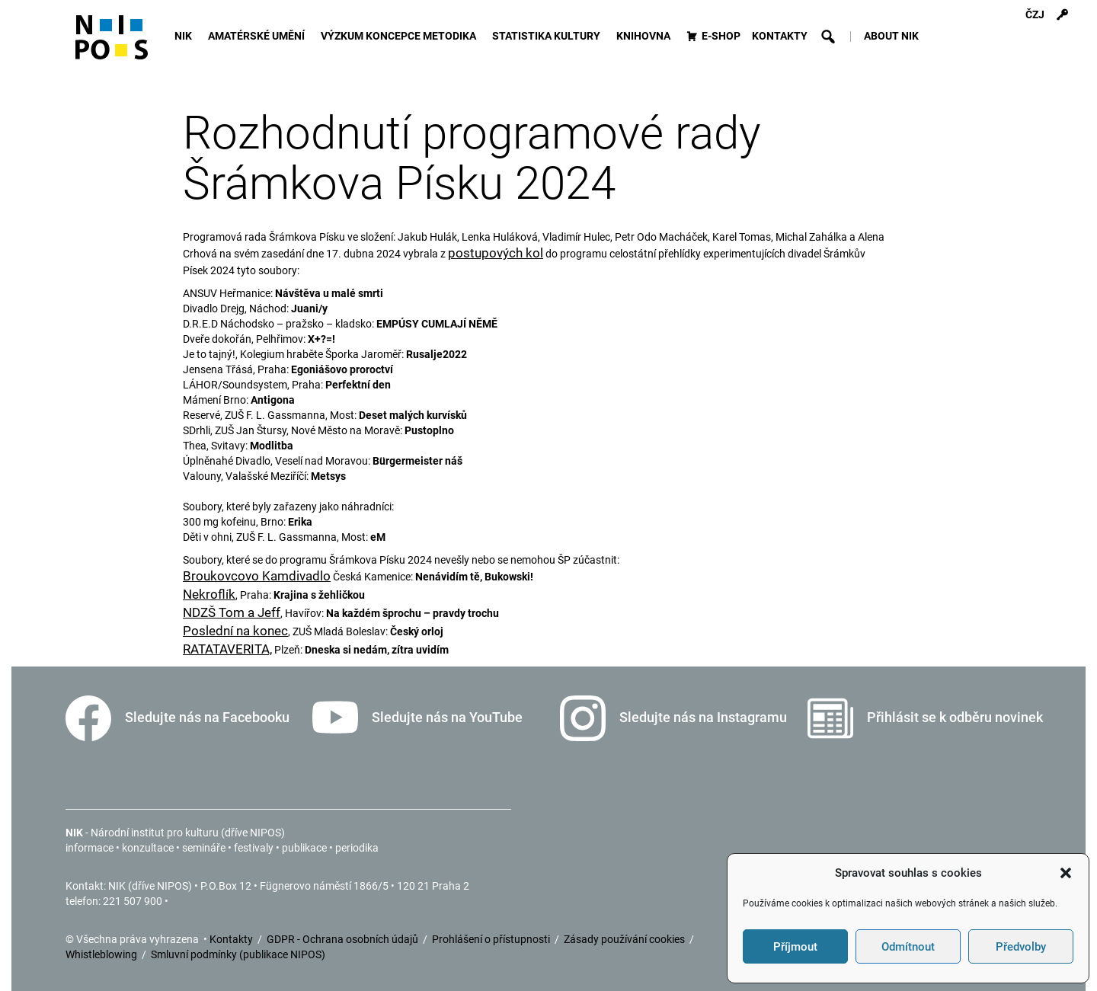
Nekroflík (209, 594)
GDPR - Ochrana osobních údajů (344, 939)
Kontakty (232, 939)
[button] (1065, 873)
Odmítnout (908, 947)
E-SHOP (721, 36)
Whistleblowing (102, 954)
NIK (185, 36)
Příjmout (795, 947)
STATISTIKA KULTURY (548, 36)
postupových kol (495, 253)
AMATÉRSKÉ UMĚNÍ (258, 36)
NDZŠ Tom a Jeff (231, 612)
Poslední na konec (235, 630)
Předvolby (1021, 947)
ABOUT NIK (891, 36)
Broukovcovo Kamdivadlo (257, 575)
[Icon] (111, 43)
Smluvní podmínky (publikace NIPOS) (238, 954)
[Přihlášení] (1062, 15)
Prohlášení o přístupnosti (492, 939)
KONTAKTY (780, 36)
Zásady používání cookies (625, 939)
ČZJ (1034, 14)
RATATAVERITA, (227, 649)
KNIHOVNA (645, 36)
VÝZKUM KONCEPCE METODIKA (401, 36)
